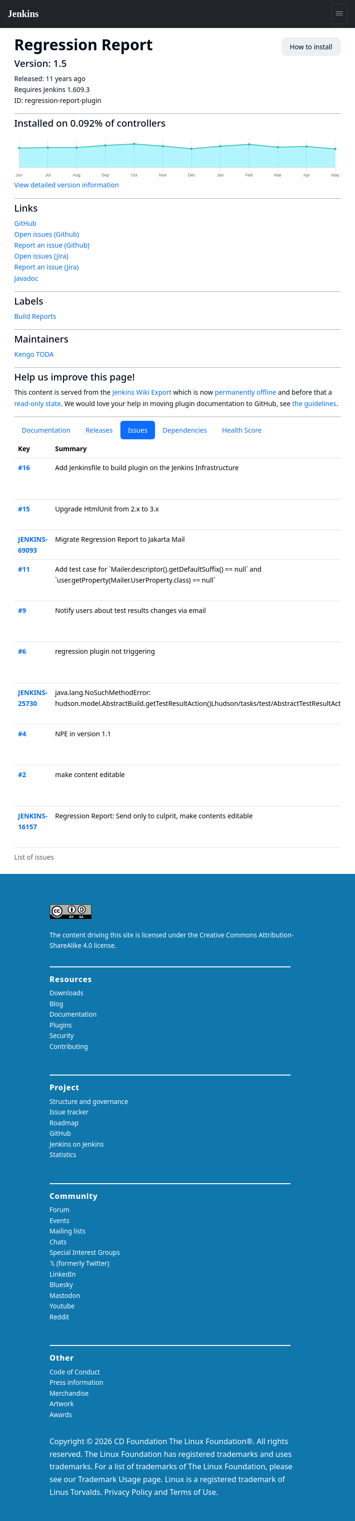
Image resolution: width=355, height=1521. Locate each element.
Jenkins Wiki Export (142, 392)
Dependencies (185, 430)
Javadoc (26, 278)
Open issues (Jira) (41, 255)
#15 (24, 508)
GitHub (25, 223)
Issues (137, 430)
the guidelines (314, 403)
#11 (24, 569)
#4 (22, 733)
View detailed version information (66, 184)
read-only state (37, 403)
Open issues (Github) (46, 234)
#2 (22, 774)
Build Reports (35, 316)
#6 (22, 651)
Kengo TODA (34, 354)
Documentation (46, 430)
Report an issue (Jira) (46, 266)
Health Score (241, 430)
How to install (311, 46)
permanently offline (245, 392)
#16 (24, 467)
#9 (22, 610)
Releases (98, 430)
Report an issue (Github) (52, 245)
